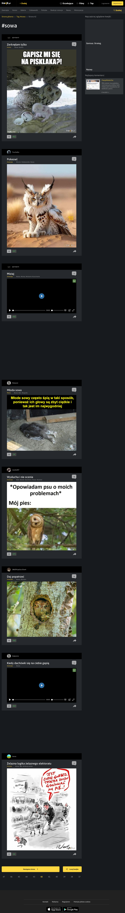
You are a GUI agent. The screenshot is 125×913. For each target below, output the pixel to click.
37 (79, 877)
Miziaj (10, 273)
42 (42, 877)
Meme (9, 393)
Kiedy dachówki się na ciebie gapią (28, 663)
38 (72, 877)
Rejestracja (117, 3)
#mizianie (29, 276)
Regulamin (66, 902)
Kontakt (45, 902)
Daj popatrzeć (15, 576)
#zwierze (39, 480)
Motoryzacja (78, 10)
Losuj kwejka (72, 869)
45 (19, 877)
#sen (20, 393)
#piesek (22, 480)
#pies (17, 480)
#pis (21, 766)
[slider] (28, 310)
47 (4, 877)
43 (34, 877)
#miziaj (23, 276)
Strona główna (7, 17)
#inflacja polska (28, 766)
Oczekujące (68, 3)
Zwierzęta (5, 10)
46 (11, 877)
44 (26, 877)
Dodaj (24, 3)
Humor (14, 10)
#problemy (28, 480)
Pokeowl (12, 159)
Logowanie (105, 3)
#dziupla (23, 579)
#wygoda (25, 393)
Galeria (23, 10)
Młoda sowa (14, 390)
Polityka (44, 10)
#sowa (16, 47)
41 (49, 877)
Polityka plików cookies (82, 902)
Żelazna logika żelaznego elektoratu (29, 763)
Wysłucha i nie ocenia (20, 477)
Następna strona (30, 869)
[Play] (10, 310)
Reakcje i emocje (57, 10)
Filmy (81, 3)
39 (64, 877)
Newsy (68, 10)
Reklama (55, 902)
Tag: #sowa (20, 17)
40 (57, 877)
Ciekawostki (33, 10)
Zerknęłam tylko (17, 44)
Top (91, 3)
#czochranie (36, 276)
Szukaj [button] (119, 10)
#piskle (21, 47)
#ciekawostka (26, 162)
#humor (18, 162)
